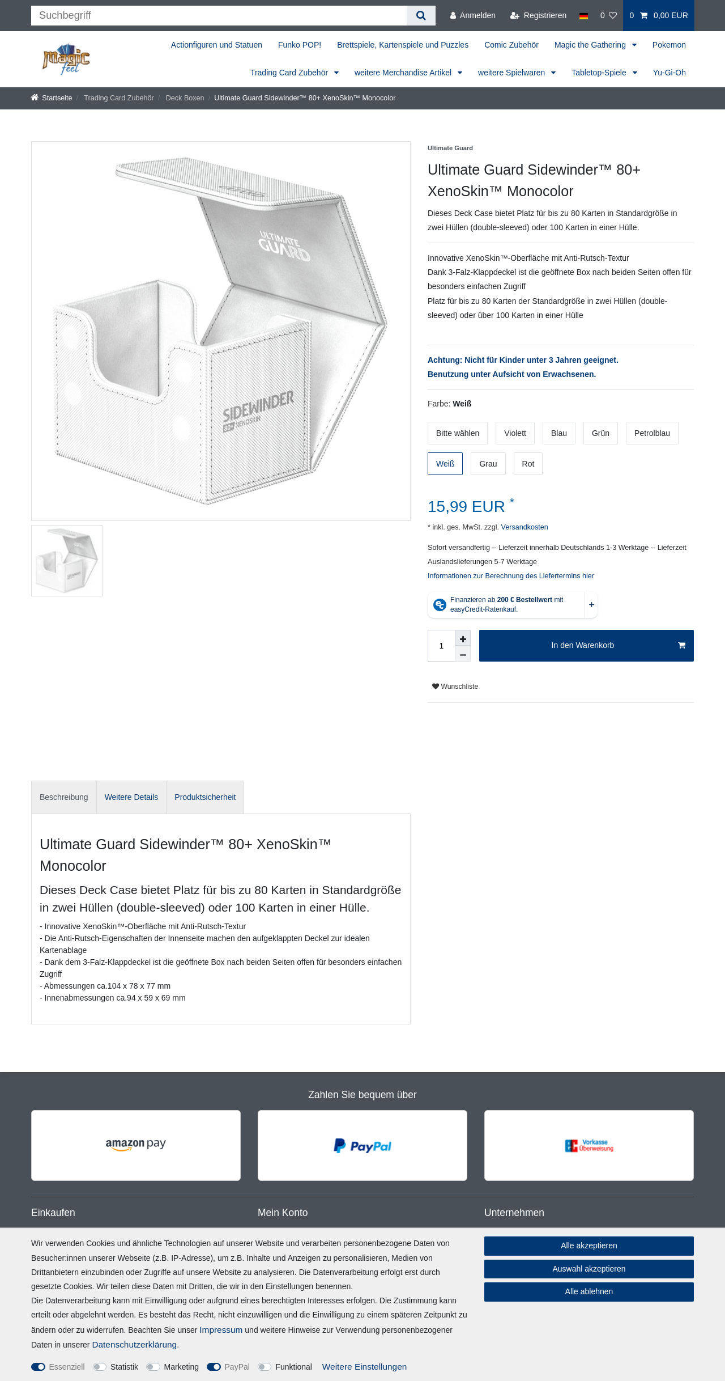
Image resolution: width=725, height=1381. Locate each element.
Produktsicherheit (205, 797)
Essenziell (67, 1366)
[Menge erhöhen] (463, 638)
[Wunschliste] (609, 15)
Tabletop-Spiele (600, 72)
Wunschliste (455, 686)
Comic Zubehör (511, 44)
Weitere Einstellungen (364, 1366)
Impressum (220, 1330)
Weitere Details (132, 797)
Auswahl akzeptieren (588, 1268)
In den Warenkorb (618, 646)
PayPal (237, 1366)
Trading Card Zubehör (290, 72)
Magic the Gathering (591, 44)
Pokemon (669, 44)
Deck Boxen (184, 98)
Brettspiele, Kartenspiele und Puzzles (402, 44)
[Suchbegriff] (219, 16)
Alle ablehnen (589, 1291)
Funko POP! (299, 44)
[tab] (64, 797)
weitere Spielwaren (512, 72)
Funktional (293, 1366)
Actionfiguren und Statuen (216, 44)
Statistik (124, 1366)
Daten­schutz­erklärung (134, 1344)
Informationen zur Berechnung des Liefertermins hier (511, 576)
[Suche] (421, 16)
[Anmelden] (473, 15)
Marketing (181, 1366)
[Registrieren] (538, 15)
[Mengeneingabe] (441, 646)
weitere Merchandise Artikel (404, 72)
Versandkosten (523, 527)
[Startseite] (51, 98)
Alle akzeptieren (589, 1245)
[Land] (583, 15)
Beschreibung (64, 797)
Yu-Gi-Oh (669, 72)
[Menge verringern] (463, 654)
